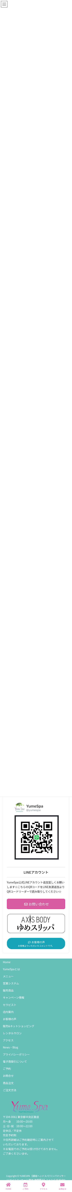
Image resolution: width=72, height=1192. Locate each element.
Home (6, 962)
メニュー (8, 976)
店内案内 (8, 1012)
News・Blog (10, 1047)
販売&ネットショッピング (18, 1026)
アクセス (8, 1040)
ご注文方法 (9, 1090)
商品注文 (8, 1083)
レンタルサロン (12, 1033)
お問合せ (8, 1076)
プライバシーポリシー (16, 1054)
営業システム (11, 983)
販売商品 (8, 990)
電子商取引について (15, 1061)
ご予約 (7, 1068)
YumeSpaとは (11, 969)
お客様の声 (9, 1019)
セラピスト (9, 1005)
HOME (8, 1186)
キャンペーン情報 (13, 997)
